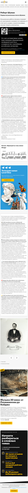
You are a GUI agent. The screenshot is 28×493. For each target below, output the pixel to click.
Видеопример (4, 137)
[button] (16, 358)
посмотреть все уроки (8, 52)
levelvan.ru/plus (21, 49)
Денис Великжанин (14, 30)
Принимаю (14, 490)
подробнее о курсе (6, 423)
